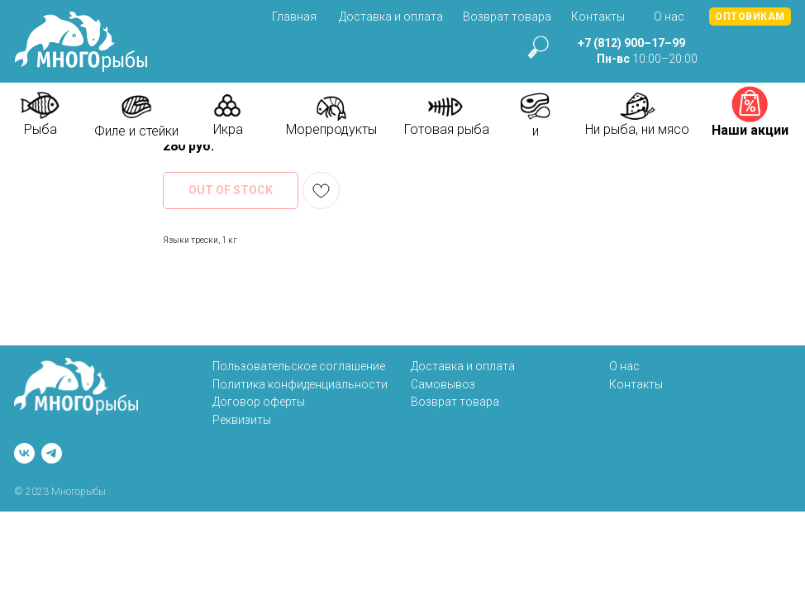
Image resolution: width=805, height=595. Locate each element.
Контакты (598, 16)
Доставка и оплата (391, 16)
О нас (669, 16)
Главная (294, 16)
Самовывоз (443, 384)
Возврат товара (507, 16)
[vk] (24, 453)
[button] (750, 16)
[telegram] (51, 453)
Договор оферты (258, 401)
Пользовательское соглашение (298, 366)
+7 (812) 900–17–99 (631, 43)
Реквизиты (241, 419)
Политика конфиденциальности (300, 384)
